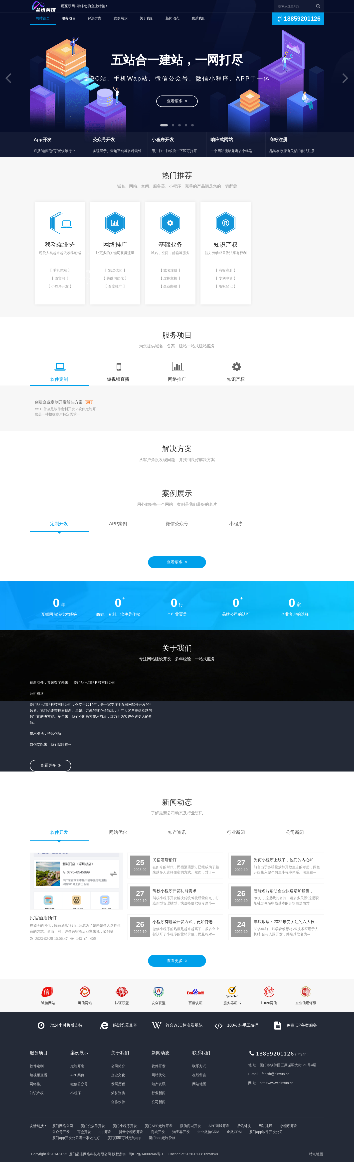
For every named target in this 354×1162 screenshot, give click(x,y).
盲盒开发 (84, 1132)
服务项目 (69, 18)
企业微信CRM (208, 1132)
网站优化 (159, 1075)
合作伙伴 (118, 1102)
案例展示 (121, 18)
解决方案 (95, 18)
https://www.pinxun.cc (276, 1083)
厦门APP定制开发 (159, 1126)
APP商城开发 (218, 1126)
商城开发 (158, 1132)
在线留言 (199, 1075)
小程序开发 (288, 1126)
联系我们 (198, 18)
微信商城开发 (190, 1126)
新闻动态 (172, 18)
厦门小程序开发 (125, 1126)
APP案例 (77, 1075)
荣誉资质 (118, 1093)
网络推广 (37, 1084)
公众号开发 (61, 1132)
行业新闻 (159, 1093)
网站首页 (43, 18)
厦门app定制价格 (162, 1138)
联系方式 (199, 1066)
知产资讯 (159, 1084)
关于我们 (147, 18)
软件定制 (37, 1066)
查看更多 (177, 98)
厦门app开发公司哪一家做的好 (76, 1138)
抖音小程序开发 (131, 1132)
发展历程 (118, 1084)
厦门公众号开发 (93, 1126)
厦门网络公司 (62, 1126)
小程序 (75, 1093)
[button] (8, 78)
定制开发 (77, 1066)
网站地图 (199, 1084)
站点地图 (316, 1154)
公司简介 (118, 1066)
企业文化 (118, 1075)
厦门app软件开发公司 (266, 1132)
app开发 (105, 1132)
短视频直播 (38, 1075)
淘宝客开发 (181, 1132)
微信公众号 (79, 1084)
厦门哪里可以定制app (124, 1138)
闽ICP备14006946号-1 (146, 1154)
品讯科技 (244, 1126)
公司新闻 (159, 1102)
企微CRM (234, 1132)
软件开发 (159, 1066)
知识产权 (37, 1093)
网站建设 (265, 1126)
